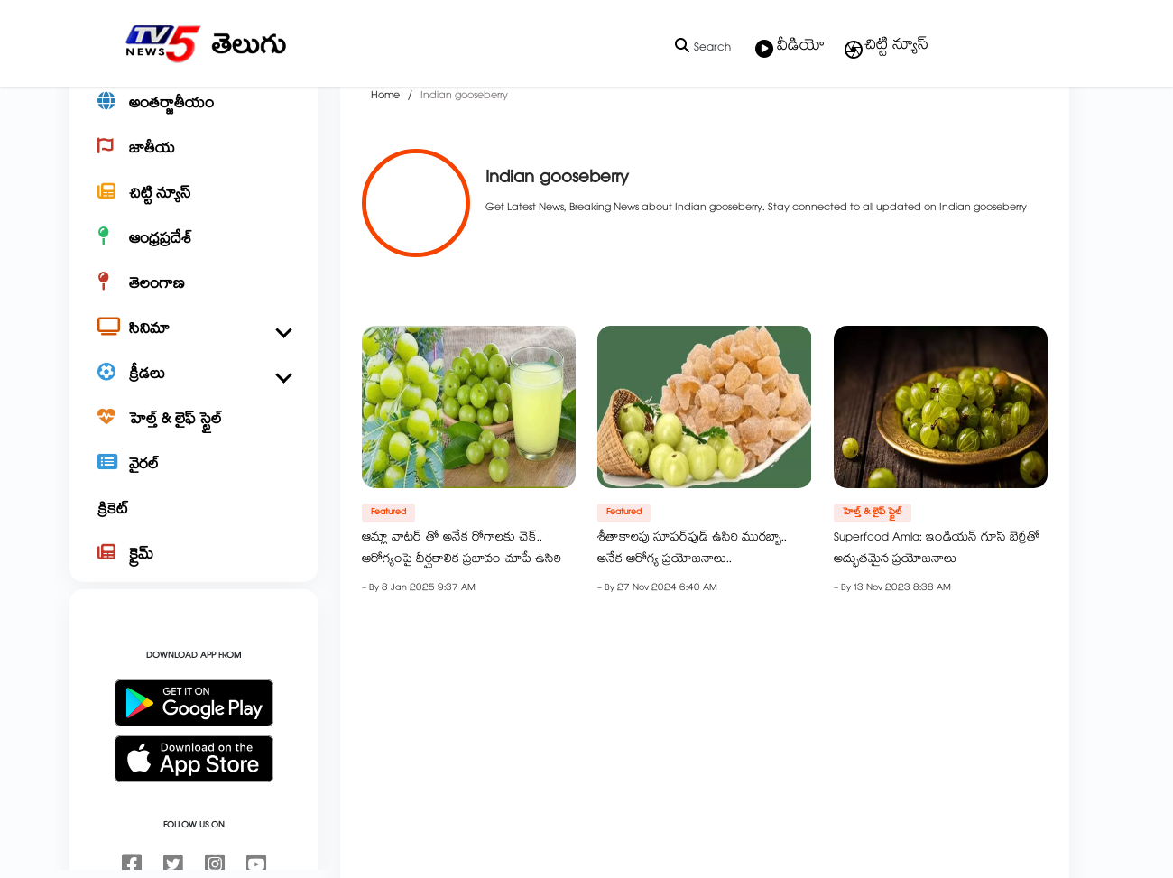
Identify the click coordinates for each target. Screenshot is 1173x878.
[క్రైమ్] (193, 610)
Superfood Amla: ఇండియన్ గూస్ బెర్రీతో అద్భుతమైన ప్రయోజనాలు (937, 603)
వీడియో (790, 47)
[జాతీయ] (193, 204)
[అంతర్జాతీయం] (193, 159)
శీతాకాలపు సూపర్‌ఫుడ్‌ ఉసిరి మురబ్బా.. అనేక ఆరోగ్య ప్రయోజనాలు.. (692, 603)
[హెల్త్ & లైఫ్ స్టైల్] (193, 474)
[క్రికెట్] (193, 565)
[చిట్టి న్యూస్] (193, 249)
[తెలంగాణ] (193, 339)
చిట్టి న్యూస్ (885, 46)
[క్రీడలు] (193, 429)
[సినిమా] (193, 384)
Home (385, 150)
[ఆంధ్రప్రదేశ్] (193, 294)
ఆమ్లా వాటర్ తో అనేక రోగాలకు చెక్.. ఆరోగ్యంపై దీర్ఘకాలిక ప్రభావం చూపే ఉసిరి (461, 603)
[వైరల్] (193, 520)
